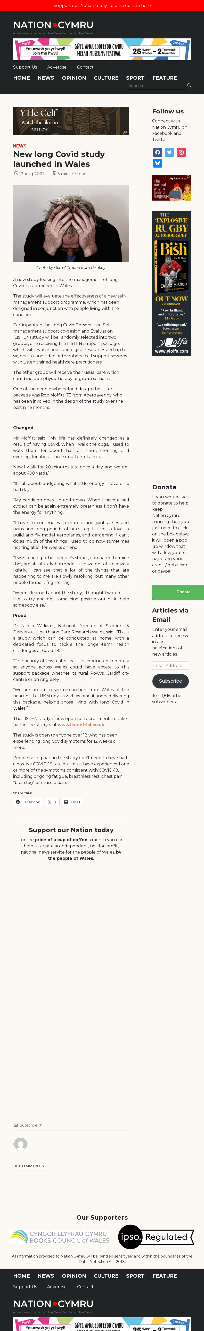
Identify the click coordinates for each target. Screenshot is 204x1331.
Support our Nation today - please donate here (102, 5)
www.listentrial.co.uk (81, 724)
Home (21, 78)
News (46, 78)
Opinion (74, 78)
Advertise (57, 67)
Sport (135, 78)
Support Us (25, 67)
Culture (106, 78)
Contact (85, 67)
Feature (164, 78)
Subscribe (170, 681)
